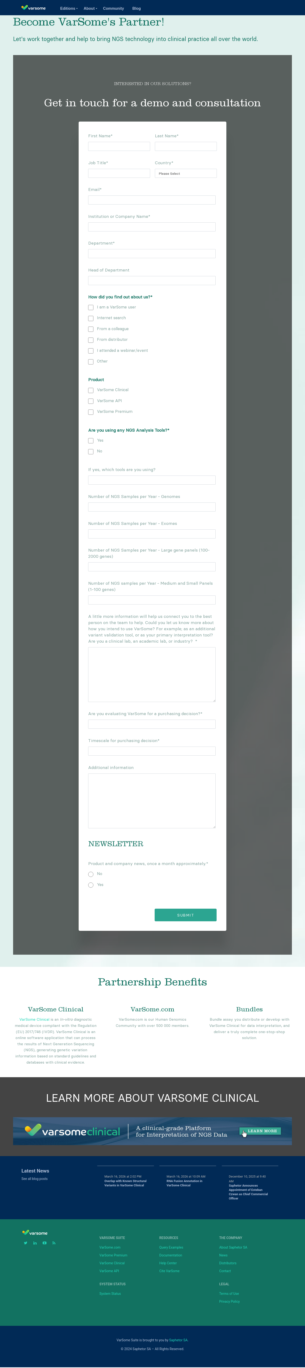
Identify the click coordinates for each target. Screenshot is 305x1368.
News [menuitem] (223, 1256)
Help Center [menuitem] (168, 1264)
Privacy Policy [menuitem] (229, 1302)
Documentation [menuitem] (170, 1256)
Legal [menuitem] (224, 1285)
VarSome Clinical (34, 1020)
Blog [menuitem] (136, 8)
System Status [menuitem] (112, 1285)
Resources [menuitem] (168, 1238)
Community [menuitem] (113, 8)
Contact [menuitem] (225, 1272)
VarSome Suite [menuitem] (112, 1238)
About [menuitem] (89, 8)
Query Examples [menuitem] (171, 1248)
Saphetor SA (178, 1341)
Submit (184, 916)
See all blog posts (34, 1179)
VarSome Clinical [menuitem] (112, 1264)
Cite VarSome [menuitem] (169, 1272)
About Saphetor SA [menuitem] (233, 1248)
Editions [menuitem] (67, 8)
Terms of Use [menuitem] (229, 1294)
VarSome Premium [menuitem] (113, 1256)
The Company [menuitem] (230, 1238)
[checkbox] (152, 333)
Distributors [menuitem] (228, 1264)
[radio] (152, 873)
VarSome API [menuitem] (109, 1272)
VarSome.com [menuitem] (109, 1248)
